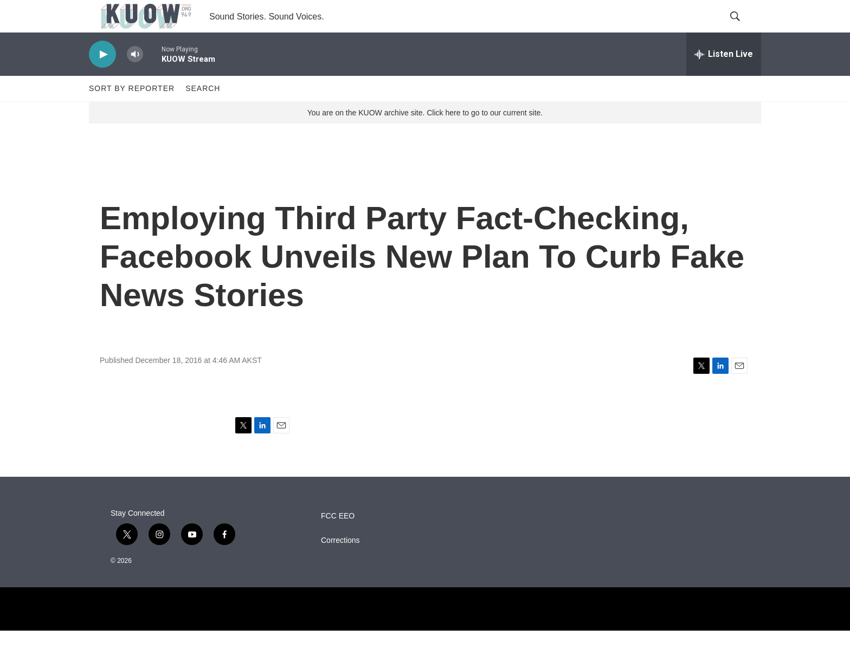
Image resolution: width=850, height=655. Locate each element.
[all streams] (723, 78)
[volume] (135, 79)
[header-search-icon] (743, 29)
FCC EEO (338, 540)
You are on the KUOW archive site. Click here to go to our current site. (425, 137)
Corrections (340, 565)
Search (202, 112)
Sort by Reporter (132, 112)
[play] (102, 79)
